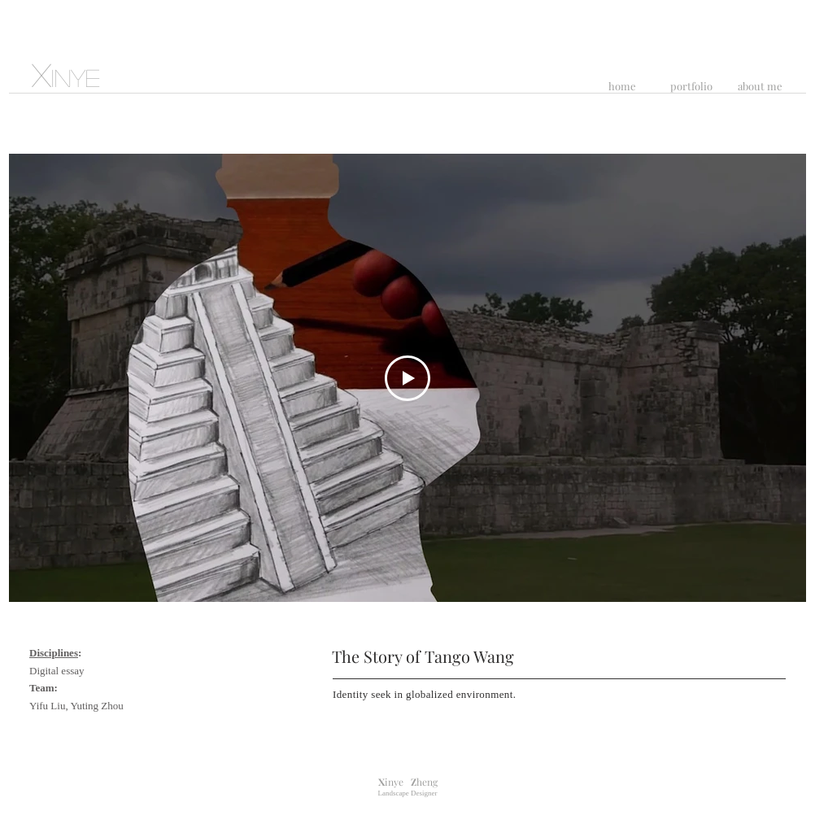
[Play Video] (407, 378)
